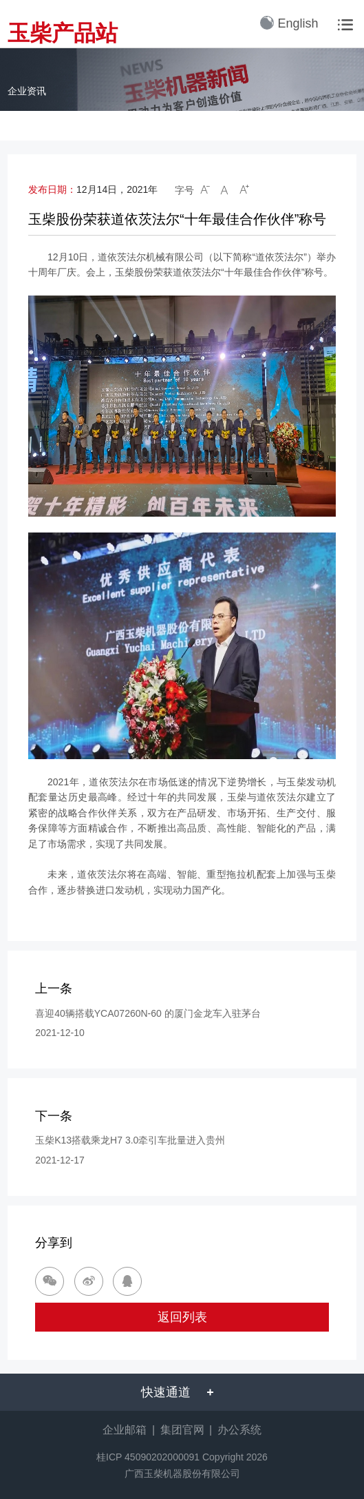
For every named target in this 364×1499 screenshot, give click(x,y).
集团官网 (182, 1430)
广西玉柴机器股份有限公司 (182, 1473)
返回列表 (182, 1317)
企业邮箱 (125, 1430)
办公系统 (239, 1430)
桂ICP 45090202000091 (148, 1456)
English (289, 23)
